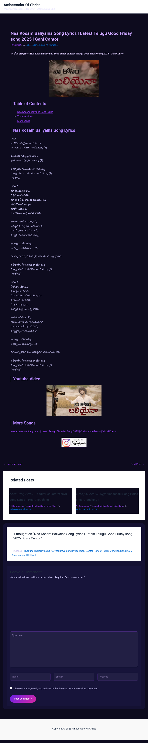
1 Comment (16, 45)
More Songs (23, 121)
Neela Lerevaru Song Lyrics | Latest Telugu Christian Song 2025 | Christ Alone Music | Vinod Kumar (63, 431)
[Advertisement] (74, 606)
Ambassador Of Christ (23, 5)
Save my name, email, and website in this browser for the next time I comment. (56, 689)
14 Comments (83, 506)
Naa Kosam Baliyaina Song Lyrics (35, 112)
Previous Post (13, 464)
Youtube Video (25, 116)
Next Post (137, 464)
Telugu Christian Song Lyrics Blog (40, 506)
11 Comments (16, 506)
